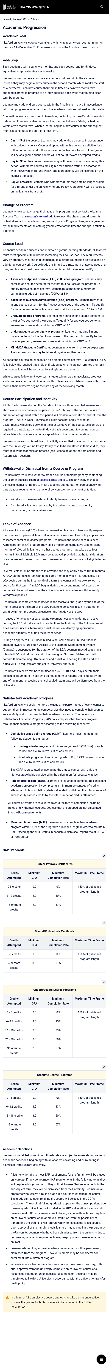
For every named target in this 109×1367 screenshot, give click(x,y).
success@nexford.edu (53, 479)
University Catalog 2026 (34, 7)
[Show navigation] (101, 1359)
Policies (35, 19)
